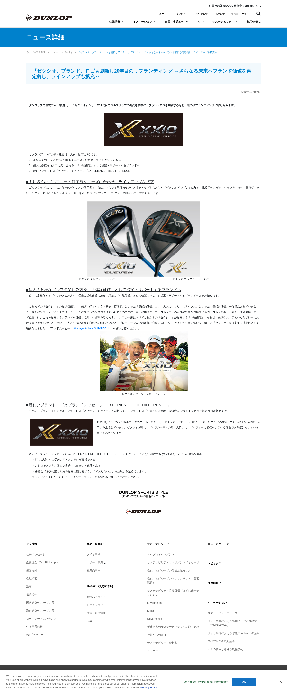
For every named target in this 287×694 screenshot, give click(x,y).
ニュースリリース (218, 543)
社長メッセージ (35, 554)
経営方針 (31, 570)
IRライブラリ (95, 604)
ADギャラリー (35, 634)
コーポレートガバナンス (41, 618)
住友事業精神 (34, 626)
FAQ (89, 620)
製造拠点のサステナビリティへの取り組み (173, 626)
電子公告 (220, 13)
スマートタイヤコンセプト (224, 613)
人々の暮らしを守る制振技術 (225, 649)
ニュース (161, 13)
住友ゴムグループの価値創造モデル (169, 570)
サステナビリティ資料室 (162, 642)
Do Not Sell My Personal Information (205, 683)
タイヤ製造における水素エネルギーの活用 (234, 633)
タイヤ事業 (93, 554)
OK (244, 683)
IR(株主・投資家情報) (100, 586)
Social (151, 610)
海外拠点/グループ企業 (40, 610)
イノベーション (144, 21)
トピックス (180, 13)
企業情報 (116, 21)
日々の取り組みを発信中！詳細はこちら (236, 5)
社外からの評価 (156, 634)
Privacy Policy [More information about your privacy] (149, 689)
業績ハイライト (96, 596)
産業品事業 (93, 570)
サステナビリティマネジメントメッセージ (173, 562)
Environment (155, 602)
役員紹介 (31, 594)
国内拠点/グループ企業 (40, 602)
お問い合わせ (200, 13)
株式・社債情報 (96, 612)
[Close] (280, 683)
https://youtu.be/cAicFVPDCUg (91, 328)
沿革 (29, 586)
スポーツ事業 (96, 562)
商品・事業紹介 (176, 21)
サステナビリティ (225, 21)
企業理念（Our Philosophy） (43, 562)
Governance (154, 618)
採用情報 (254, 21)
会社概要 (31, 578)
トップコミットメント (161, 554)
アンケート (154, 650)
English (245, 13)
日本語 (234, 13)
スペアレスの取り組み (221, 641)
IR (200, 21)
